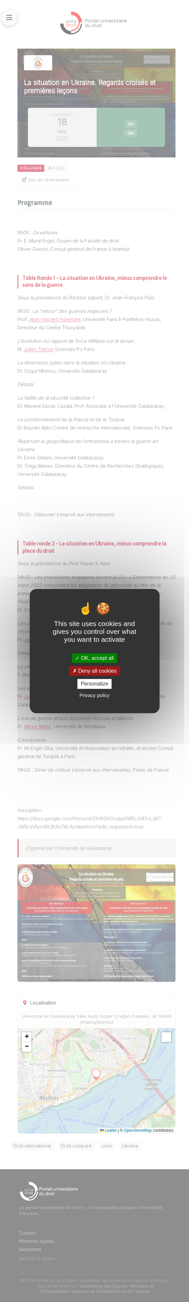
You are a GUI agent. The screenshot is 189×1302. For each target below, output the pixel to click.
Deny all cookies (95, 671)
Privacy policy (95, 695)
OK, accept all (94, 658)
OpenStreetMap (138, 1130)
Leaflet (108, 1130)
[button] (27, 1037)
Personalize (94, 684)
